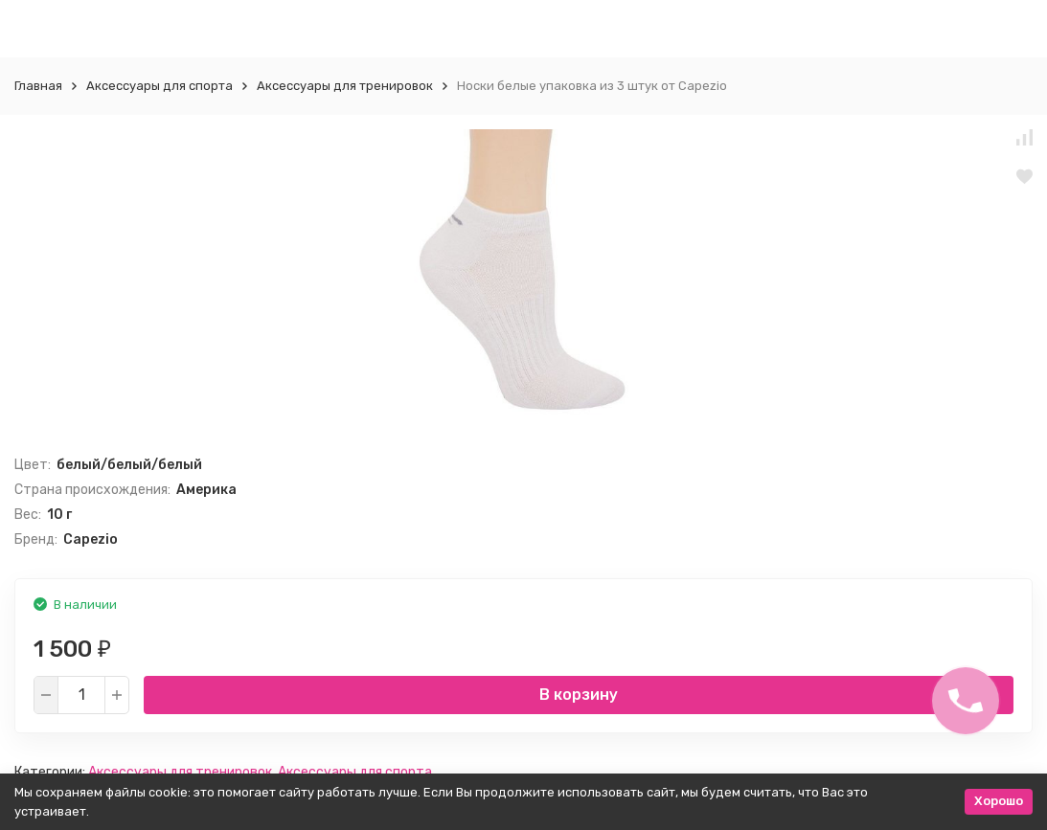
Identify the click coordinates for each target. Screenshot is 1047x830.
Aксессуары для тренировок (345, 86)
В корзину (578, 694)
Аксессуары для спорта (159, 86)
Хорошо (998, 801)
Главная (38, 86)
